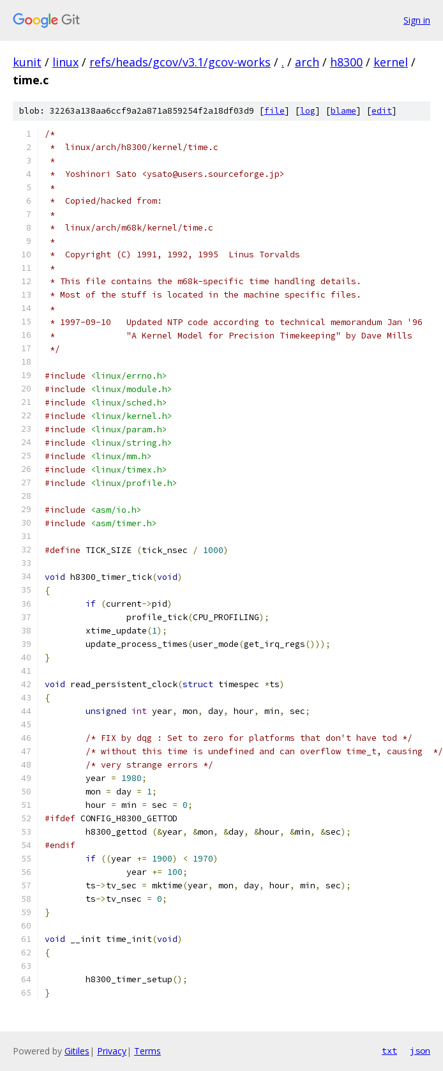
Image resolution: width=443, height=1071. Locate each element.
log (307, 110)
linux (65, 62)
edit (382, 110)
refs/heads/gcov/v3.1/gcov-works (180, 62)
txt (389, 1050)
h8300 (346, 62)
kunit (27, 62)
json (420, 1050)
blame (343, 110)
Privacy (111, 1051)
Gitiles (76, 1051)
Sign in (416, 20)
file (274, 110)
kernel (390, 62)
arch (307, 62)
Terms (147, 1051)
